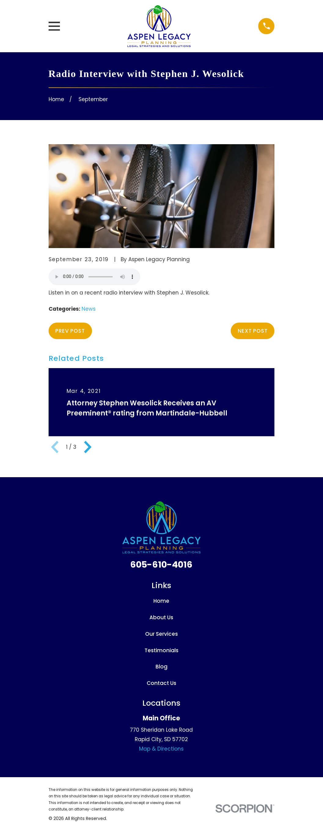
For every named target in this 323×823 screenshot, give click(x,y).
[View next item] (88, 447)
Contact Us (161, 683)
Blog (161, 666)
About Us (161, 617)
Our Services (161, 634)
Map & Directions (161, 748)
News (89, 309)
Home (161, 601)
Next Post (253, 331)
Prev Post (70, 331)
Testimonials (161, 650)
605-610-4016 (161, 564)
